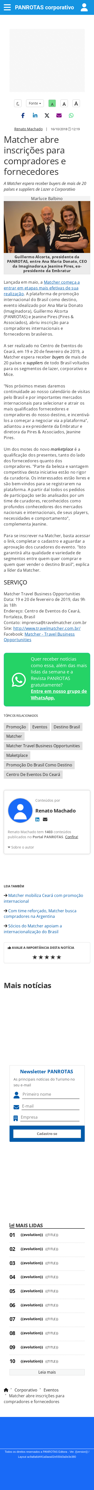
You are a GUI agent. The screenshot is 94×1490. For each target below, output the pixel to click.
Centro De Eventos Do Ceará (33, 774)
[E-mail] (45, 819)
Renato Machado (28, 128)
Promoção (16, 727)
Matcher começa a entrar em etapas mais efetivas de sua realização (42, 288)
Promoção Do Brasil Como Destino (39, 765)
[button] (23, 115)
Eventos (39, 727)
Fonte (35, 103)
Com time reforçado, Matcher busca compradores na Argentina (40, 913)
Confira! (71, 836)
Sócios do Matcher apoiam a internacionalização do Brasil (33, 928)
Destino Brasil (67, 727)
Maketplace (17, 755)
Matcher (14, 736)
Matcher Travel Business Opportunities (43, 746)
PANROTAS (44, 7)
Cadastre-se (47, 1133)
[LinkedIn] (37, 819)
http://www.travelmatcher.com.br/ (47, 628)
